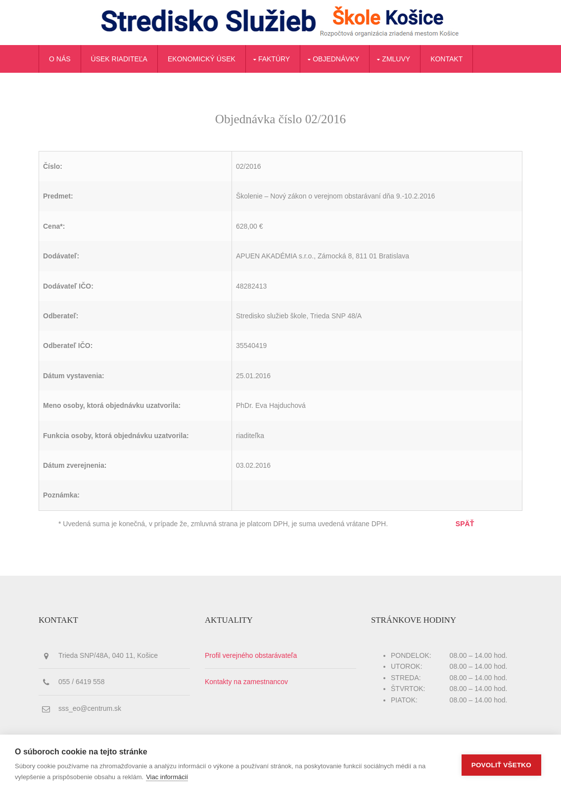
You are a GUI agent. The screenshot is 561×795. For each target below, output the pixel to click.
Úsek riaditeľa (119, 59)
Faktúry (274, 59)
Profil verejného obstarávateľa (251, 655)
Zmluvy (396, 59)
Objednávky (336, 59)
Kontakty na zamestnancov (246, 682)
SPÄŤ (465, 524)
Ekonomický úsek (201, 59)
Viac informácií (167, 777)
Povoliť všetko (501, 765)
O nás (60, 59)
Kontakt (446, 59)
